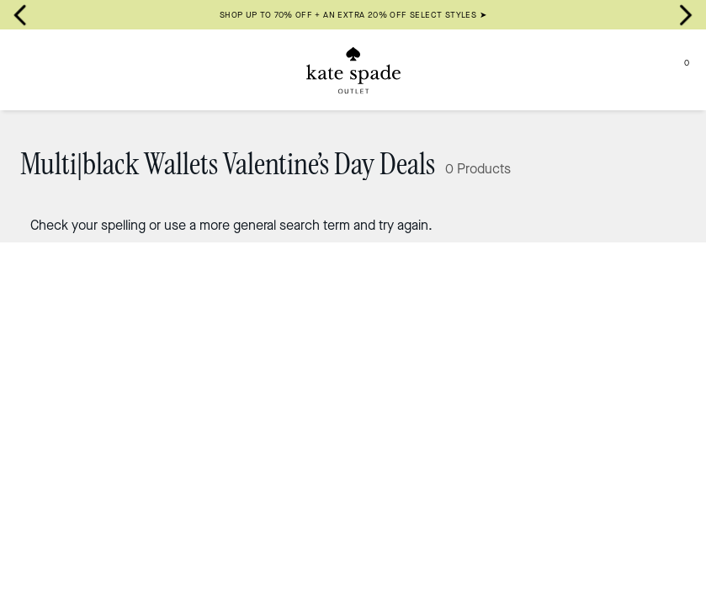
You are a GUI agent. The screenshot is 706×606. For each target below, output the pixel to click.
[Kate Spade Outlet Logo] (353, 69)
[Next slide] (685, 15)
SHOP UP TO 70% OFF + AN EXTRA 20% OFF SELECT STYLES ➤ (353, 14)
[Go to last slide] (20, 15)
